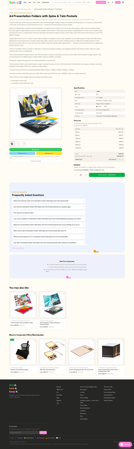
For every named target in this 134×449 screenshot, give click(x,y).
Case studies (83, 405)
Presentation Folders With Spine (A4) (22, 83)
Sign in (117, 2)
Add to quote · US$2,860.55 (106, 175)
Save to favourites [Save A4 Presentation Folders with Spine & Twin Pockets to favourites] (36, 161)
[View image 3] (24, 144)
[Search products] (71, 2)
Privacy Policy (107, 389)
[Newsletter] (24, 432)
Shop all (59, 387)
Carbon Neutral (108, 395)
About (81, 395)
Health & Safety (108, 400)
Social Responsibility (109, 398)
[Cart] (123, 2)
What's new (60, 389)
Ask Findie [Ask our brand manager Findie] (101, 2)
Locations (83, 410)
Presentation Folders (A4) (18, 81)
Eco (34, 2)
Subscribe (43, 432)
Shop (25, 2)
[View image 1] (12, 144)
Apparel (59, 400)
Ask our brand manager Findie (88, 387)
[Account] (112, 2)
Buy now (35, 149)
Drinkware (59, 395)
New (30, 2)
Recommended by (85, 408)
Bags (58, 398)
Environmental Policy (109, 392)
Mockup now (49, 153)
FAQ (81, 416)
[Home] (15, 2)
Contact (82, 392)
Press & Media (84, 398)
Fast (38, 2)
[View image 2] (18, 144)
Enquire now (22, 153)
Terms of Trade (108, 387)
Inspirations (45, 2)
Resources (83, 413)
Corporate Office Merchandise (23, 9)
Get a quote (83, 389)
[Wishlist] (108, 2)
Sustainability (83, 419)
